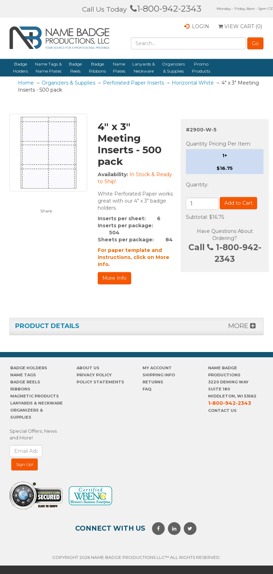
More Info (114, 278)
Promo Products (201, 67)
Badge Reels (75, 67)
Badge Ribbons (97, 67)
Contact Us (222, 410)
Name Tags (23, 374)
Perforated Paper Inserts (133, 83)
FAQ (146, 389)
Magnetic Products (34, 396)
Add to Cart (238, 203)
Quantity (196, 184)
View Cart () (240, 26)
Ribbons (20, 389)
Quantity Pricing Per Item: (218, 144)
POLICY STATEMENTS (100, 381)
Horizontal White (193, 83)
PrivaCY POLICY (94, 374)
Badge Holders (20, 67)
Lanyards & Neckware (143, 67)
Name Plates (119, 67)
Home (26, 83)
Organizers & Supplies (173, 67)
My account (157, 367)
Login (196, 26)
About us (88, 367)
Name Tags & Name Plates (48, 67)
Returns (152, 381)
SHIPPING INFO (158, 374)
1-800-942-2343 (165, 9)
